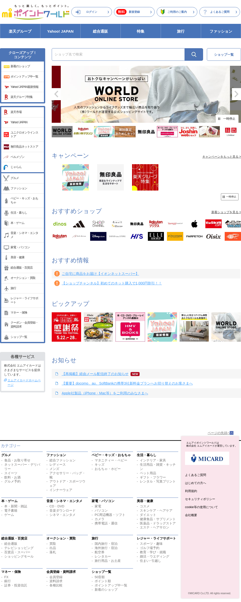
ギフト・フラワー (153, 477)
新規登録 (134, 11)
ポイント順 (103, 581)
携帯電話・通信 (106, 523)
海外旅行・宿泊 (106, 548)
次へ (236, 94)
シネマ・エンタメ (62, 515)
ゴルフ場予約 (149, 548)
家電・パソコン (20, 247)
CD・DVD (56, 506)
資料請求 (56, 581)
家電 (98, 506)
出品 (52, 548)
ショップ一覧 (19, 337)
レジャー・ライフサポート (24, 300)
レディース (57, 464)
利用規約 (191, 491)
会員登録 (56, 577)
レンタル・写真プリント (158, 481)
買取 (52, 544)
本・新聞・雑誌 (15, 506)
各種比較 (56, 585)
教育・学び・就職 (153, 552)
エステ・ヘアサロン (154, 527)
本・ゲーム (17, 223)
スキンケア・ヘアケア (156, 510)
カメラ (99, 519)
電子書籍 (10, 510)
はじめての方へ (195, 483)
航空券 (99, 552)
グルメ (15, 178)
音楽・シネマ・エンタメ (24, 235)
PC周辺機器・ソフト (110, 515)
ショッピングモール (19, 556)
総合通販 (100, 31)
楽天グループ (20, 31)
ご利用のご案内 (177, 11)
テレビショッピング (19, 548)
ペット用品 (148, 473)
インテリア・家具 (153, 460)
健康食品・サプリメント (158, 519)
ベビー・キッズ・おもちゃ (24, 200)
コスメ (145, 506)
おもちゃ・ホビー (108, 469)
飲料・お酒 (12, 477)
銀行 (7, 581)
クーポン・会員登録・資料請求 (24, 324)
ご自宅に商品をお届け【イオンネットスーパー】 (100, 274)
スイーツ (10, 473)
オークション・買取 (23, 278)
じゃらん (16, 167)
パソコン (101, 510)
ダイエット (148, 515)
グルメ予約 (12, 481)
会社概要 (191, 515)
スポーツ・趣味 (151, 544)
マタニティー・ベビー (111, 460)
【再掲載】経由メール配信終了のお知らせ (95, 374)
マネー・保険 (19, 312)
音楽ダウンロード (62, 510)
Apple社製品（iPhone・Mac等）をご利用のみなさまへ (105, 393)
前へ (56, 94)
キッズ (99, 464)
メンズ (54, 469)
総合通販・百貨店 (22, 267)
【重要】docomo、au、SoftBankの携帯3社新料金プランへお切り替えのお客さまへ (127, 383)
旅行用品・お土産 (108, 561)
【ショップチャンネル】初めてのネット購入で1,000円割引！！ (112, 283)
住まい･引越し (150, 561)
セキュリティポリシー (200, 499)
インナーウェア (60, 490)
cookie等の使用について (201, 507)
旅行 (181, 31)
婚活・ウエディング (154, 556)
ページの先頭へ (219, 433)
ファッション (221, 31)
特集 (140, 31)
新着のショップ (20, 66)
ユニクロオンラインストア (24, 134)
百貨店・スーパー (17, 552)
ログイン (91, 11)
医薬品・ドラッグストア (158, 523)
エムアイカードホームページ (24, 383)
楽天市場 (16, 112)
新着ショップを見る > (226, 212)
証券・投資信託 (15, 585)
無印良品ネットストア (24, 146)
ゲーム (9, 515)
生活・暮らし (19, 212)
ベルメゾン (17, 157)
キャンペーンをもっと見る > (221, 156)
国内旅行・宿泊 (106, 544)
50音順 (100, 577)
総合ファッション (62, 460)
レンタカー (103, 556)
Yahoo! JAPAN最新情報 (24, 87)
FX (6, 577)
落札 (52, 552)
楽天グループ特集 (22, 97)
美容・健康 (17, 257)
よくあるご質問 (219, 11)
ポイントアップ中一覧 (24, 76)
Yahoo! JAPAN (60, 31)
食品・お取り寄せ (17, 460)
